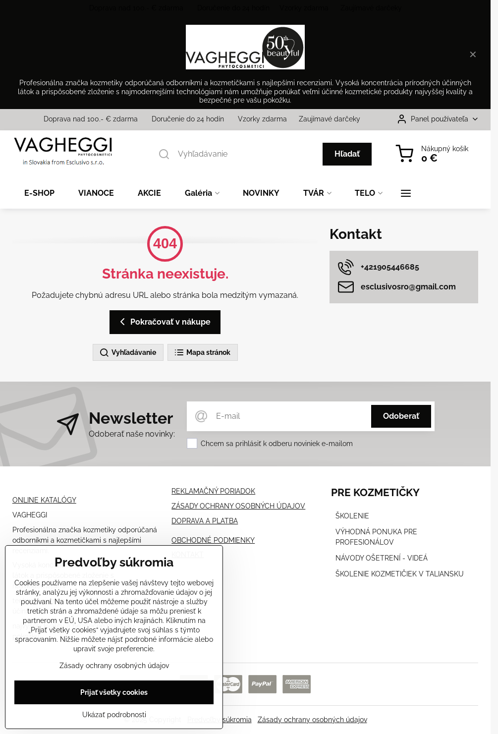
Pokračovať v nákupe (163, 322)
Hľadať (347, 154)
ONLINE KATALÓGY (44, 500)
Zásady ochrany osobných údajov (312, 720)
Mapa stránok (202, 353)
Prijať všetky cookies (114, 693)
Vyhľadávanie (127, 353)
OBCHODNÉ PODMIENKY (213, 540)
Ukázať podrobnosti (114, 716)
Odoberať (401, 416)
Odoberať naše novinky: (132, 434)
